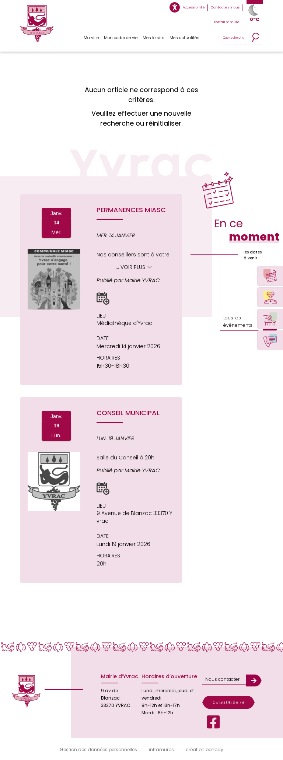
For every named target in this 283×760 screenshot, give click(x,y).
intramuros (161, 749)
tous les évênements (237, 321)
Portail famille (227, 22)
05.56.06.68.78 (228, 701)
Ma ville (91, 38)
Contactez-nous (225, 7)
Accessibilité (194, 7)
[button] (103, 298)
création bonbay (204, 749)
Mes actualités (184, 38)
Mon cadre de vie (120, 38)
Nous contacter (222, 679)
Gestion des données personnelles (98, 749)
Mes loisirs (153, 38)
